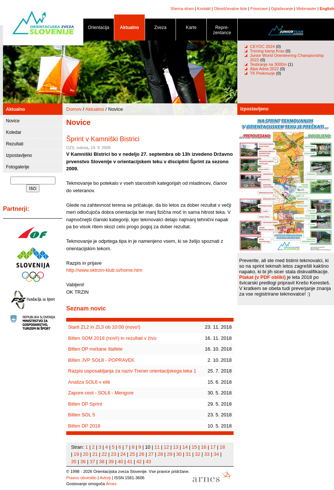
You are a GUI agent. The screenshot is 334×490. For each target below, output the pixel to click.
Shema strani (182, 8)
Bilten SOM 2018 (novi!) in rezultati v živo (112, 338)
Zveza (160, 29)
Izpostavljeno (19, 155)
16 (203, 447)
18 (222, 447)
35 (73, 461)
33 (206, 454)
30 (179, 454)
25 (132, 454)
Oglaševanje (282, 8)
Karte (191, 29)
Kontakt (204, 8)
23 (113, 454)
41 (129, 461)
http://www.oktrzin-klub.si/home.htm (104, 270)
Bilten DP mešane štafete (95, 349)
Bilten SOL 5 (81, 415)
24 (122, 454)
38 (101, 461)
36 (83, 461)
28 (160, 454)
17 (212, 447)
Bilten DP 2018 (84, 426)
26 (141, 454)
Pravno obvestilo (81, 478)
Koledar (13, 132)
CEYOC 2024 (262, 46)
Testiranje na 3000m (269, 64)
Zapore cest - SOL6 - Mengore (101, 393)
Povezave (259, 8)
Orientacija (98, 29)
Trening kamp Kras (267, 51)
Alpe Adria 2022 (264, 69)
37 (92, 461)
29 (169, 454)
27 (151, 454)
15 (194, 447)
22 (104, 454)
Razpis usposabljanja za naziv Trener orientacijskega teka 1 (132, 371)
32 (197, 454)
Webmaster (306, 8)
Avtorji (105, 478)
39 (110, 461)
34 (216, 454)
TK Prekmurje (262, 73)
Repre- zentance (222, 31)
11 (157, 447)
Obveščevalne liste (230, 8)
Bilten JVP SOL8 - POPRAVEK (101, 360)
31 (188, 454)
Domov (73, 109)
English (327, 8)
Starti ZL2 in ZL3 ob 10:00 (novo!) (104, 327)
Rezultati (14, 143)
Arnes (111, 483)
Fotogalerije (17, 167)
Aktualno (129, 29)
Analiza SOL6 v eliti (89, 382)
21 (94, 454)
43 (148, 461)
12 (166, 447)
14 (184, 447)
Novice (13, 120)
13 (175, 447)
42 (139, 461)
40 (120, 461)
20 (85, 454)
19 (76, 454)
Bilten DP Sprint (85, 404)
